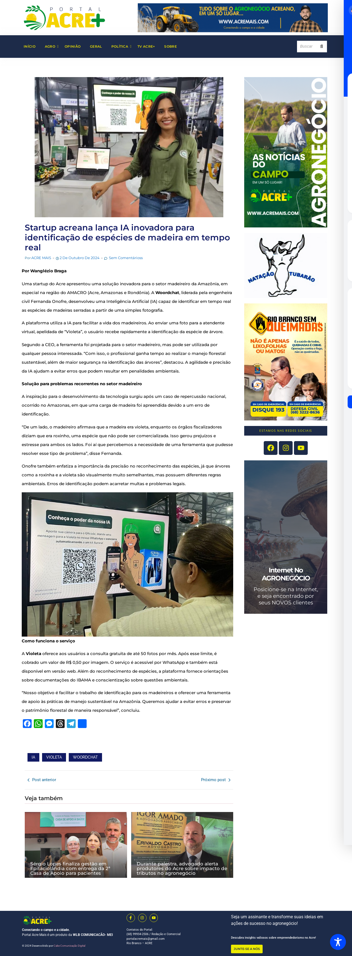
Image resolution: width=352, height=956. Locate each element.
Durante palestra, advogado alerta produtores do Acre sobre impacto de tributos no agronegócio (182, 869)
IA (33, 757)
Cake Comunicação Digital (69, 945)
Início (29, 46)
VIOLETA (54, 757)
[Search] (307, 46)
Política (121, 46)
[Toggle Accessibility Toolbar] (337, 941)
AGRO (52, 46)
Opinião (73, 46)
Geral (96, 46)
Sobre (170, 46)
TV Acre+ (146, 46)
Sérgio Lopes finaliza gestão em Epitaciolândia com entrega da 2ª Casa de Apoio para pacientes (70, 869)
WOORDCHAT (85, 757)
